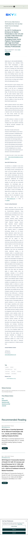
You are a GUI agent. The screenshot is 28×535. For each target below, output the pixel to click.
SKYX (15, 369)
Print (3, 398)
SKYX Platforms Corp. (6, 427)
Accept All (14, 533)
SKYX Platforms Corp (8, 369)
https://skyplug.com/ (11, 198)
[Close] (26, 521)
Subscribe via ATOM (6, 404)
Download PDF (5, 400)
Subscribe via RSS (5, 402)
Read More (5, 448)
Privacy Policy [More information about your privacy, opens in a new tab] (20, 524)
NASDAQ (11, 367)
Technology (19, 371)
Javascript (4, 405)
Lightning (6, 367)
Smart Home (7, 371)
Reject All (14, 530)
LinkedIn (8, 200)
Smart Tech (13, 371)
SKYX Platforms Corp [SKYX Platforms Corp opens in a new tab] (11, 378)
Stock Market (7, 373)
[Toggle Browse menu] (23, 6)
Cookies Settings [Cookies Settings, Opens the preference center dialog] (14, 526)
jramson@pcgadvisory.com (10, 354)
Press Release (14, 373)
